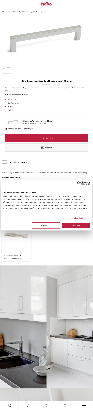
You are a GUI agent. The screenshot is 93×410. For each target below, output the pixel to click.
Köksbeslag (17, 12)
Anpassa (46, 225)
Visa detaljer (79, 218)
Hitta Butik (46, 147)
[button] (65, 405)
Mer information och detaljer (16, 94)
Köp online (46, 138)
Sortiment (9, 12)
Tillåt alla (76, 225)
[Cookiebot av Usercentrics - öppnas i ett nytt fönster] (79, 183)
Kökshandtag (27, 12)
